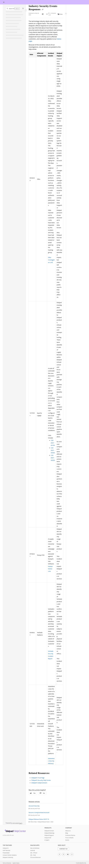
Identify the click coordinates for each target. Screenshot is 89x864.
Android (32, 850)
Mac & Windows (34, 848)
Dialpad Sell (48, 838)
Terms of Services (7, 863)
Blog (66, 833)
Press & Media (69, 838)
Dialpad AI (6, 848)
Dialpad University (8, 857)
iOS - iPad (33, 855)
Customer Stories (70, 835)
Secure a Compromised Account (39, 812)
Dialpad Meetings (49, 833)
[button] (13, 8)
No (42, 793)
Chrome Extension (35, 857)
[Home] (3, 2)
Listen (60, 14)
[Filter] (23, 8)
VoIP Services (6, 850)
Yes (32, 793)
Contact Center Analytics (10, 855)
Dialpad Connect (49, 831)
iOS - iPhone (33, 853)
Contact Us (63, 849)
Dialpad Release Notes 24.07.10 (39, 819)
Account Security (34, 806)
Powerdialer (6, 853)
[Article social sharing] (42, 14)
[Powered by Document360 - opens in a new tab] (14, 823)
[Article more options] (46, 14)
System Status (16, 863)
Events (67, 840)
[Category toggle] (26, 10)
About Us (68, 831)
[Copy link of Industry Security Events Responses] (42, 9)
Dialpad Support (49, 835)
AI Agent (47, 840)
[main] (46, 415)
